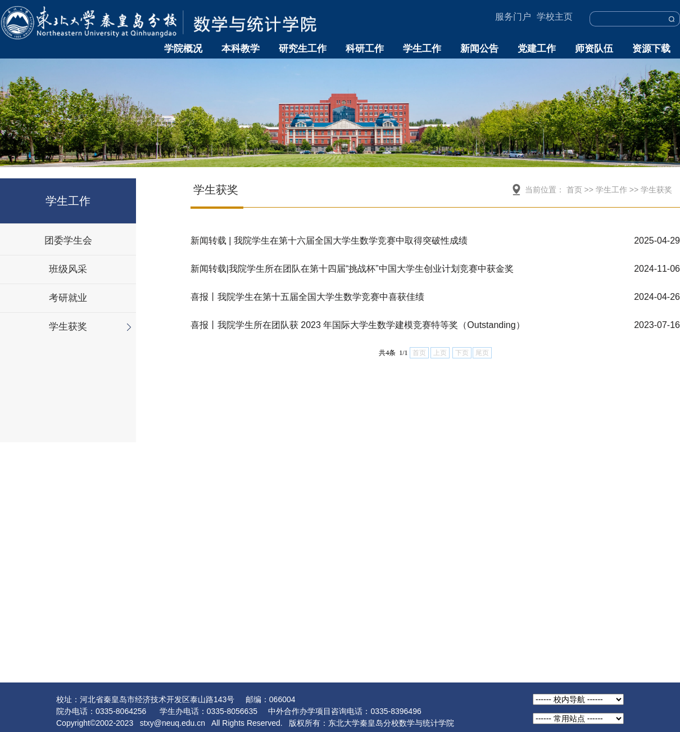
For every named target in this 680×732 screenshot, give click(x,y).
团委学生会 (68, 240)
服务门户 (513, 16)
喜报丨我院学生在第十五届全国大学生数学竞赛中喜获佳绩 (307, 297)
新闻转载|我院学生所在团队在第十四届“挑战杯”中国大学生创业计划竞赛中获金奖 (352, 268)
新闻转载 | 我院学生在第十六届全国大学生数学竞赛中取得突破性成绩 (329, 240)
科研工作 (365, 48)
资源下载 (651, 48)
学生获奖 (68, 326)
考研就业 (68, 298)
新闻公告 (479, 48)
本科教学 (240, 48)
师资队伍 (594, 48)
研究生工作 (303, 48)
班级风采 (68, 269)
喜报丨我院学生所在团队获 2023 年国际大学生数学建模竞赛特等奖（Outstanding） (358, 325)
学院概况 (183, 48)
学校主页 (555, 16)
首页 (574, 189)
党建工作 (537, 48)
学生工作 (422, 48)
